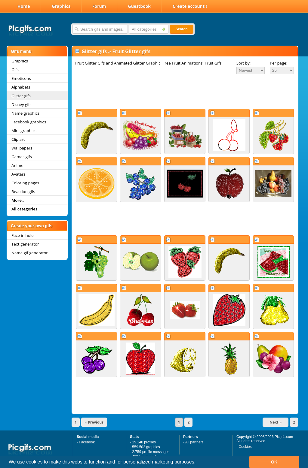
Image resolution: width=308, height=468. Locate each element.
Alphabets (20, 87)
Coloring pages (25, 183)
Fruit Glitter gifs (131, 51)
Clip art (18, 139)
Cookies (245, 447)
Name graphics (25, 113)
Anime (17, 165)
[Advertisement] (184, 91)
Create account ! (190, 6)
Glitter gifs (21, 95)
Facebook (87, 442)
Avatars (18, 174)
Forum (99, 6)
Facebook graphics (28, 122)
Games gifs (21, 156)
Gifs (15, 69)
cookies (34, 461)
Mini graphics (23, 130)
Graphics (61, 6)
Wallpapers (21, 148)
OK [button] (274, 462)
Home (23, 6)
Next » (276, 422)
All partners (194, 442)
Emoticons (21, 78)
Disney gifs (21, 104)
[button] (198, 462)
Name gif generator (29, 252)
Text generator (25, 244)
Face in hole (22, 235)
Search (181, 29)
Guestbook (139, 6)
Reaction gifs (23, 191)
